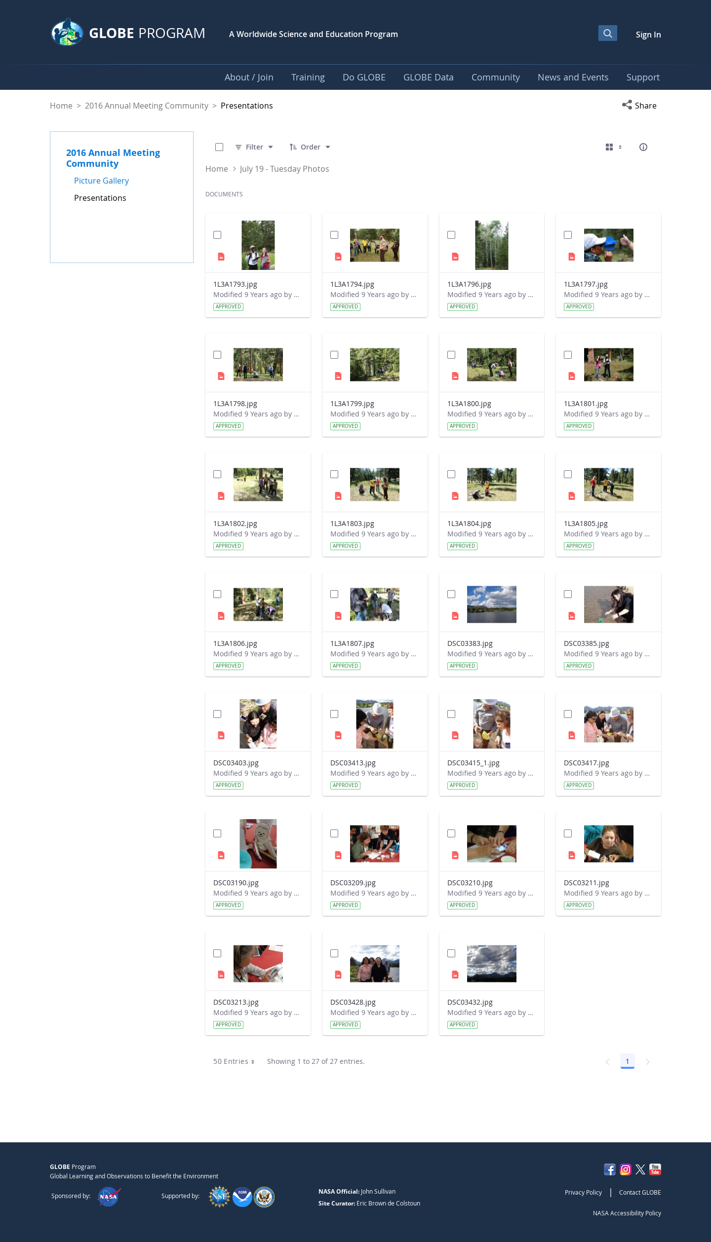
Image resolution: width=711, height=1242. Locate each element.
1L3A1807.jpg (352, 643)
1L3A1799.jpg (352, 403)
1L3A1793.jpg (235, 284)
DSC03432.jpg (470, 1002)
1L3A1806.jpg (235, 643)
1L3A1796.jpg (469, 284)
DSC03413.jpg (353, 762)
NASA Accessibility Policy (627, 1213)
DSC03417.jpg (586, 762)
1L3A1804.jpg (469, 523)
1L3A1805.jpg (586, 523)
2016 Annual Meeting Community (146, 105)
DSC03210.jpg (470, 882)
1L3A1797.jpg (586, 284)
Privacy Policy (583, 1192)
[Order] (310, 147)
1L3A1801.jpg (586, 403)
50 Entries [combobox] (237, 1061)
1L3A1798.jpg (235, 403)
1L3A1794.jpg (352, 284)
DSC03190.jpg (236, 882)
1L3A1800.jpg (469, 403)
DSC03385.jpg (586, 643)
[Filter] (254, 147)
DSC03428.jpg (353, 1002)
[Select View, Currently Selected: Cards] (615, 147)
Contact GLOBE (640, 1192)
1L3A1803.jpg (352, 523)
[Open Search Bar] (607, 33)
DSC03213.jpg (236, 1002)
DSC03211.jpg (586, 882)
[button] (641, 106)
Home (61, 105)
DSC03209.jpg (353, 882)
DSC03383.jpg (470, 643)
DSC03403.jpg (236, 762)
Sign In (648, 34)
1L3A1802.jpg (235, 523)
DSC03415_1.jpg (473, 762)
